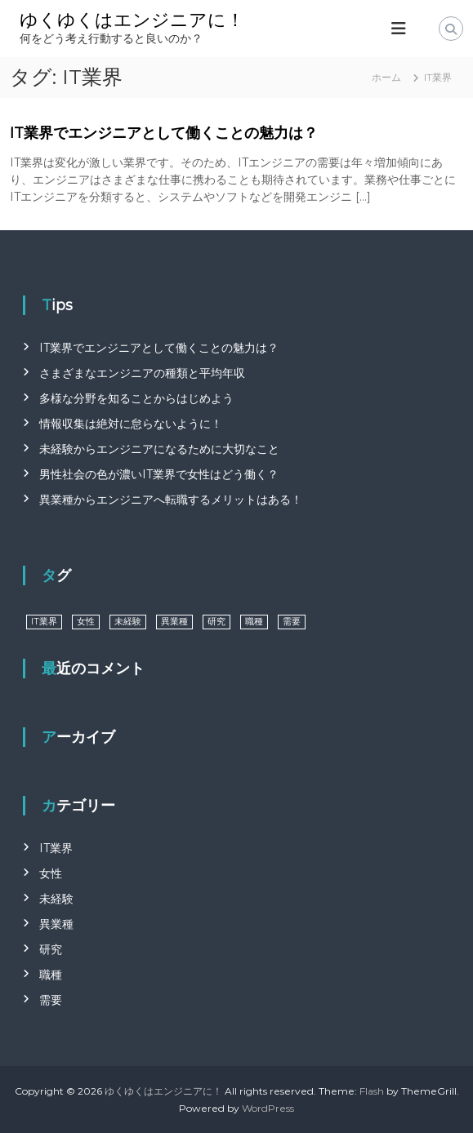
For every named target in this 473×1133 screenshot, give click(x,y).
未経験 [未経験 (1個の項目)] (127, 621)
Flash (371, 1091)
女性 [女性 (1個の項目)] (86, 621)
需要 (50, 1000)
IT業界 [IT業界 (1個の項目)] (44, 621)
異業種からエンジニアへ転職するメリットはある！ (170, 499)
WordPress (268, 1108)
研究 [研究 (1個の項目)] (216, 621)
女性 (50, 873)
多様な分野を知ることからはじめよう (136, 398)
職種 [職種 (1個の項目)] (254, 621)
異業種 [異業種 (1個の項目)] (174, 621)
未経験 (56, 898)
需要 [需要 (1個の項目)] (292, 621)
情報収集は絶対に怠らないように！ (130, 423)
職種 (50, 974)
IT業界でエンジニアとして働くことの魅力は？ (164, 133)
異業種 (56, 924)
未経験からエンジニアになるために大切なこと (159, 449)
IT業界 (56, 848)
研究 (50, 949)
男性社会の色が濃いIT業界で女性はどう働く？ (159, 474)
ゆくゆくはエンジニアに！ (132, 20)
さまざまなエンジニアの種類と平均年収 (142, 373)
